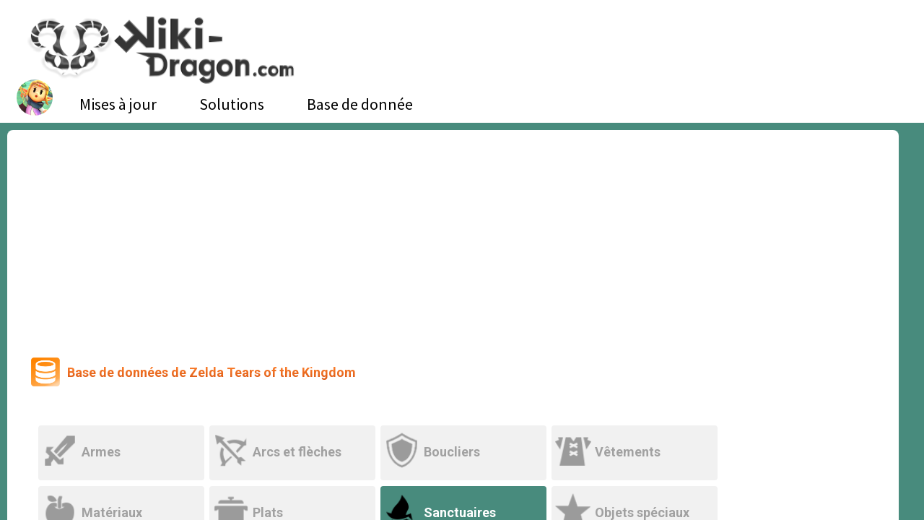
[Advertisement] (453, 238)
